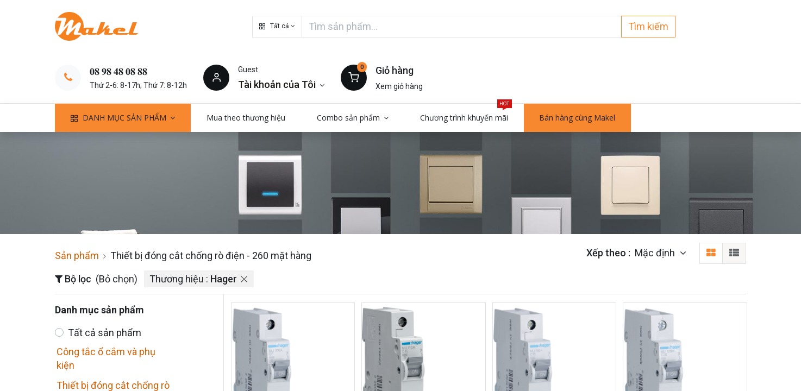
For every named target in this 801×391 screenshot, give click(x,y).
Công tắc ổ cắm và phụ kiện (106, 358)
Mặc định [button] (656, 252)
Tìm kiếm (648, 26)
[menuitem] (245, 118)
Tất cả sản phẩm (104, 332)
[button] (277, 26)
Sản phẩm (77, 255)
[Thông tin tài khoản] (281, 84)
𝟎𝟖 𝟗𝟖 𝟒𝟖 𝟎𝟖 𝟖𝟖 (118, 71)
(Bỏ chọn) (116, 279)
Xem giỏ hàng (399, 86)
